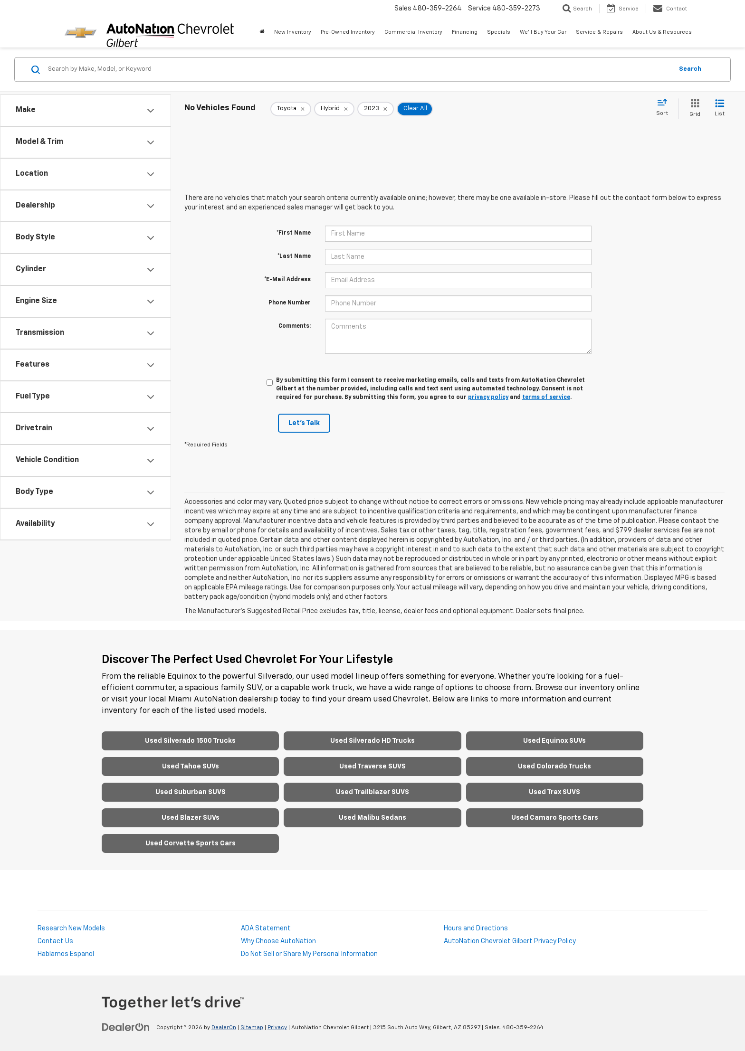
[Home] (262, 32)
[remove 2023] (375, 109)
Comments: (294, 326)
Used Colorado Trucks (554, 766)
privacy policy (488, 397)
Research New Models (71, 928)
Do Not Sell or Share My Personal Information (309, 954)
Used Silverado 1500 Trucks (190, 741)
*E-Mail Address (287, 280)
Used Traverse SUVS (372, 766)
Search (690, 69)
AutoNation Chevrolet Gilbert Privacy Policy (510, 941)
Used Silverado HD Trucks (372, 741)
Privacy (277, 1028)
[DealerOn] (126, 1027)
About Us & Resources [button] (662, 32)
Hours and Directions (476, 928)
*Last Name (294, 256)
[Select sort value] (664, 107)
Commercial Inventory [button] (413, 32)
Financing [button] (465, 32)
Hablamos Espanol (66, 954)
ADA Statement (266, 928)
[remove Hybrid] (334, 109)
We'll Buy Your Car (543, 32)
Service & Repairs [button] (599, 32)
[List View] (719, 108)
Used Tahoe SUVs (190, 766)
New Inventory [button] (292, 32)
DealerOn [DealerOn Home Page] (223, 1028)
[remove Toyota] (290, 109)
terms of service (546, 397)
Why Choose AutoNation (278, 941)
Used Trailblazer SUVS (372, 792)
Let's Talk (304, 423)
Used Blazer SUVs (191, 817)
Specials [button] (498, 32)
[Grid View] (692, 108)
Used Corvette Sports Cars (190, 843)
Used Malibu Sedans (372, 817)
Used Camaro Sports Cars (554, 817)
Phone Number (289, 303)
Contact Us (55, 941)
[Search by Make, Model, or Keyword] (359, 69)
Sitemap (251, 1028)
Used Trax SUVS (554, 792)
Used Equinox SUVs (554, 741)
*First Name (294, 233)
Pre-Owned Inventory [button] (348, 32)
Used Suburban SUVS (190, 792)
